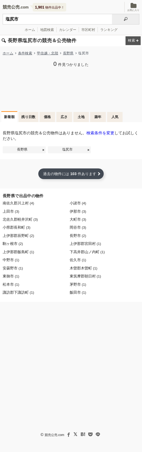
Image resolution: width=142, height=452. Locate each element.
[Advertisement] (71, 88)
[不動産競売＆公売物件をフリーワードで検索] (57, 19)
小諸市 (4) (78, 203)
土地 (81, 117)
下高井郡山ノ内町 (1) (87, 252)
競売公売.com (54, 435)
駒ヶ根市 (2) (13, 244)
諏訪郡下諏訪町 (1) (18, 292)
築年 (98, 117)
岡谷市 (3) (78, 227)
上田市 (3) (11, 211)
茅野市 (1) (78, 284)
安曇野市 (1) (13, 268)
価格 (47, 117)
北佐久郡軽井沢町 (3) (20, 219)
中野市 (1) (11, 260)
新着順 (9, 117)
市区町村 (88, 30)
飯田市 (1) (78, 292)
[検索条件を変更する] (133, 41)
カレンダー (67, 30)
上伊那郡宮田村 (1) (85, 244)
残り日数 (28, 117)
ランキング (109, 30)
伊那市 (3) (78, 211)
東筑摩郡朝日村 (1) (85, 276)
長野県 (68, 53)
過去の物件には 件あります (69, 174)
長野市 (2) (78, 236)
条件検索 (25, 53)
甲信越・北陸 (47, 53)
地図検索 (47, 30)
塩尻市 (67, 149)
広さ (64, 117)
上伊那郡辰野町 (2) (18, 236)
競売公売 (11, 7)
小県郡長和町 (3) (16, 227)
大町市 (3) (78, 219)
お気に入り (133, 7)
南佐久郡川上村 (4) (18, 203)
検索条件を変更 (100, 133)
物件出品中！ (49, 7)
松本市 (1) (11, 284)
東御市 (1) (11, 276)
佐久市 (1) (78, 260)
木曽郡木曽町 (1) (83, 268)
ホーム (30, 30)
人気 (115, 117)
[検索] (125, 19)
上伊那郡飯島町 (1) (18, 252)
